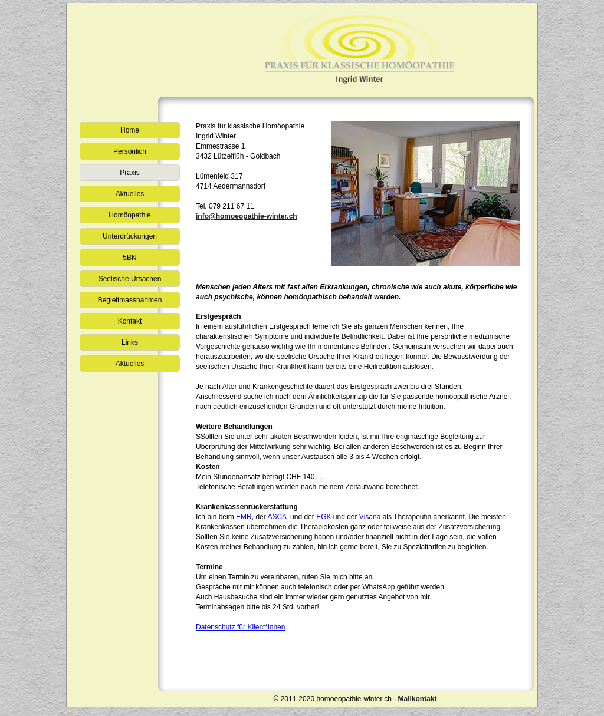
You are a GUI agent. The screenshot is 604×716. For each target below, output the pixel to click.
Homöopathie (129, 215)
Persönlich (129, 151)
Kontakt (130, 321)
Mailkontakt (417, 699)
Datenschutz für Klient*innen (240, 627)
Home (129, 130)
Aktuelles (130, 194)
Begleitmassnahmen (130, 300)
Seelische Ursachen (130, 279)
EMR (244, 517)
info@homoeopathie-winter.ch (246, 216)
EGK (323, 517)
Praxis (129, 173)
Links (130, 342)
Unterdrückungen (130, 236)
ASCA (276, 517)
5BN (129, 257)
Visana (369, 517)
